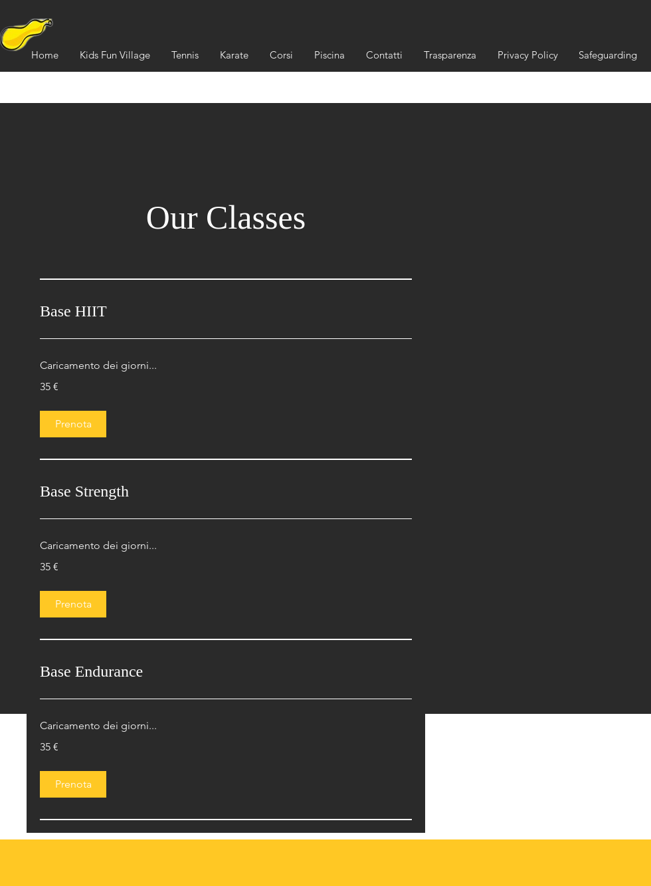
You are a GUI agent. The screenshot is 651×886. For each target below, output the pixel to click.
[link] (226, 311)
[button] (450, 55)
